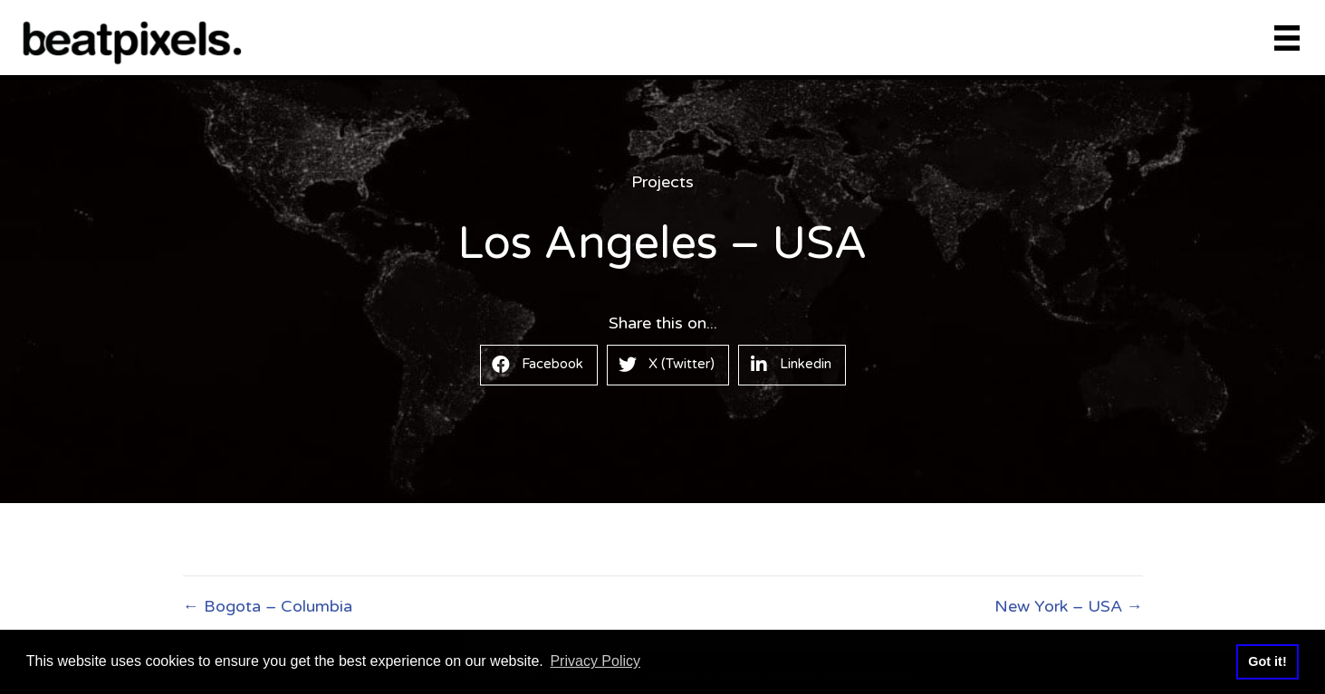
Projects (662, 182)
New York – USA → (1068, 606)
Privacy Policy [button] (595, 661)
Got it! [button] (1267, 661)
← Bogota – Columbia (267, 606)
